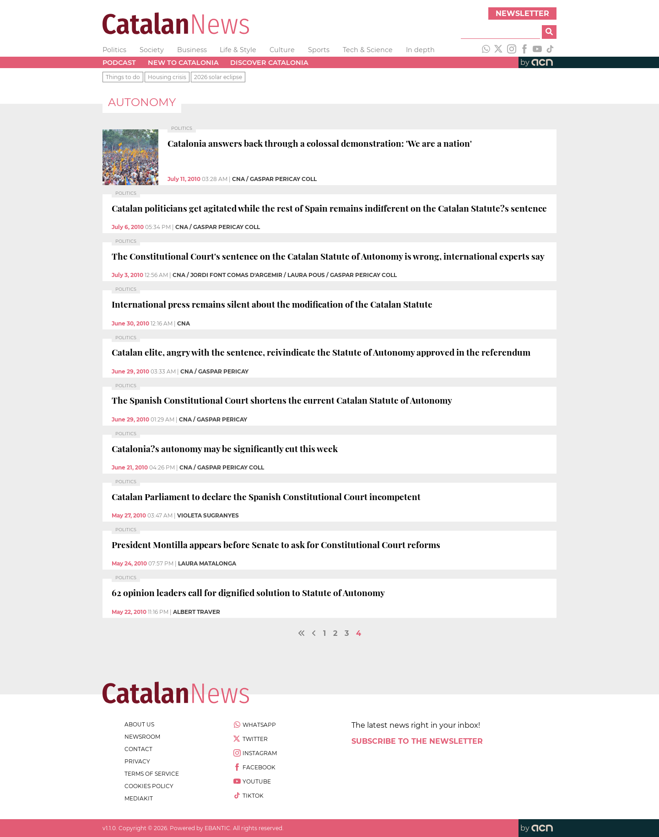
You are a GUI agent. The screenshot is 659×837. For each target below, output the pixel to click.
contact (138, 749)
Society (152, 50)
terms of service (151, 773)
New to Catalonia (183, 63)
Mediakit (138, 798)
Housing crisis (167, 77)
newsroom (142, 736)
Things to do (123, 77)
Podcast (119, 63)
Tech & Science (368, 50)
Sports (319, 50)
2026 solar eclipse (218, 77)
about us (139, 724)
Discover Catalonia (269, 63)
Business (192, 50)
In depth (420, 50)
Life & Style (238, 50)
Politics (114, 50)
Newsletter (522, 13)
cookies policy (148, 786)
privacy (137, 761)
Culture (282, 50)
